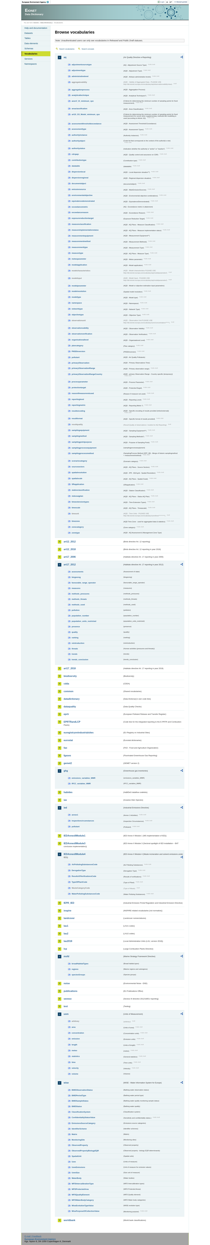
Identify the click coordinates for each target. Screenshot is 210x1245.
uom (66, 1014)
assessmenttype (79, 129)
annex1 (75, 815)
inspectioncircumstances (83, 821)
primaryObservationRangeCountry (87, 374)
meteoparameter (79, 259)
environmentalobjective (82, 195)
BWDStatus (77, 1106)
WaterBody (76, 1178)
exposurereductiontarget (83, 218)
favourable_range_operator (84, 583)
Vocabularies (30, 54)
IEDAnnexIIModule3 (74, 843)
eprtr (66, 714)
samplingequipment (80, 430)
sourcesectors (78, 467)
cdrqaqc (75, 154)
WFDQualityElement (80, 1195)
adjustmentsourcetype (82, 64)
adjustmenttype (78, 70)
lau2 (66, 933)
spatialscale (77, 478)
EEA (36, 2)
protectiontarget (79, 387)
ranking (75, 638)
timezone (76, 521)
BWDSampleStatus (80, 1101)
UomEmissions (78, 1167)
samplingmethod (79, 436)
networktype (77, 309)
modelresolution (79, 291)
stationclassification (81, 490)
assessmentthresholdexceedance (86, 124)
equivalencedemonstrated (83, 201)
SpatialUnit (76, 1156)
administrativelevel (80, 76)
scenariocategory (79, 461)
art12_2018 (70, 549)
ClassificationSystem (81, 1112)
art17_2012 (70, 564)
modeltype (76, 297)
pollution (76, 610)
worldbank (69, 1220)
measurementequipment (82, 236)
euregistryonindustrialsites (78, 732)
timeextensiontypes (80, 502)
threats (75, 649)
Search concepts (88, 49)
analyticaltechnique (80, 95)
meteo (74, 1050)
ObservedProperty (80, 1145)
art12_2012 (70, 541)
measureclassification (81, 224)
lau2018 (68, 941)
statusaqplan (77, 496)
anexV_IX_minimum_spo (83, 101)
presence (76, 626)
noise (67, 983)
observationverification (82, 334)
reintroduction (78, 643)
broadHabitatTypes (80, 964)
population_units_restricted (84, 621)
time (73, 1062)
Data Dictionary (46, 23)
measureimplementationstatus (85, 230)
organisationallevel (80, 340)
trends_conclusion (80, 659)
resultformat (77, 418)
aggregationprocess (80, 90)
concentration (78, 1033)
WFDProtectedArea (80, 1189)
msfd (66, 956)
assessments (77, 572)
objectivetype (78, 315)
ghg (66, 771)
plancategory (77, 345)
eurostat (68, 740)
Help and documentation (35, 28)
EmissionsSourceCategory (83, 1123)
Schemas (28, 48)
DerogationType (79, 870)
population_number (80, 616)
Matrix (74, 1134)
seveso (68, 999)
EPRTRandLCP (72, 722)
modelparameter (79, 286)
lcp (65, 949)
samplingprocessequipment (84, 448)
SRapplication (78, 484)
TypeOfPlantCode (79, 882)
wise (66, 1082)
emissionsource (79, 189)
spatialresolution (79, 472)
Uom (74, 1162)
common (68, 691)
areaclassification (79, 108)
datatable (76, 166)
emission (76, 1039)
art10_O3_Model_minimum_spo (86, 114)
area (73, 1027)
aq (65, 57)
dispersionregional (80, 178)
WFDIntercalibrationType (83, 1184)
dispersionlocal (78, 172)
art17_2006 (70, 557)
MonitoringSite (78, 1140)
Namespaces (30, 64)
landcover (69, 918)
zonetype (76, 533)
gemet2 (68, 763)
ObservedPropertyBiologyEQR (85, 1151)
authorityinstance (79, 135)
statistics (76, 1056)
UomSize (76, 1173)
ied (65, 807)
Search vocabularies (66, 49)
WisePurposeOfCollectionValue (85, 1211)
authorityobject (78, 141)
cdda (66, 683)
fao (65, 748)
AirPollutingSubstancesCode (84, 864)
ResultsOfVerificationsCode (84, 876)
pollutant (76, 357)
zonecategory (78, 527)
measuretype (77, 253)
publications (70, 991)
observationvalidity (80, 328)
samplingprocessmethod (83, 453)
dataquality (70, 706)
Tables (27, 38)
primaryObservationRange (83, 368)
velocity (75, 1068)
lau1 (66, 926)
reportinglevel (78, 399)
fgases (67, 755)
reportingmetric (78, 405)
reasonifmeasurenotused (83, 393)
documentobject (79, 183)
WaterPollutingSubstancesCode (86, 894)
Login (162, 2)
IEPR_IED (69, 903)
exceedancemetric (80, 207)
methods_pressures (80, 594)
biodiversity (70, 676)
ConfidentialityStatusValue (83, 1117)
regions (75, 969)
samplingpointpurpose (82, 442)
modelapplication (79, 265)
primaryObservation (80, 363)
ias (65, 800)
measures (76, 588)
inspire (67, 910)
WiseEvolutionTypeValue (82, 1205)
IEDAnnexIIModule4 (74, 854)
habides (68, 792)
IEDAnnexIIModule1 (74, 835)
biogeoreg (76, 577)
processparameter (80, 382)
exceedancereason (80, 212)
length (74, 1045)
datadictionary (72, 699)
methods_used (78, 605)
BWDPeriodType (79, 1095)
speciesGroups (78, 975)
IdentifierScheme (79, 1129)
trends (74, 654)
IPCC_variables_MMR (81, 783)
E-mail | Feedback (32, 1236)
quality (75, 632)
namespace (77, 303)
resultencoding (78, 411)
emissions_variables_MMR (83, 778)
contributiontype (79, 160)
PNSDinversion (78, 351)
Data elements (31, 43)
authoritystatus (78, 148)
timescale (76, 508)
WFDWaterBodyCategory (83, 1200)
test (66, 1006)
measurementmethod (81, 241)
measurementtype (80, 247)
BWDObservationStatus (82, 1090)
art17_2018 (70, 668)
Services (28, 59)
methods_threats (79, 599)
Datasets (28, 33)
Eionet (35, 23)
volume (75, 1074)
